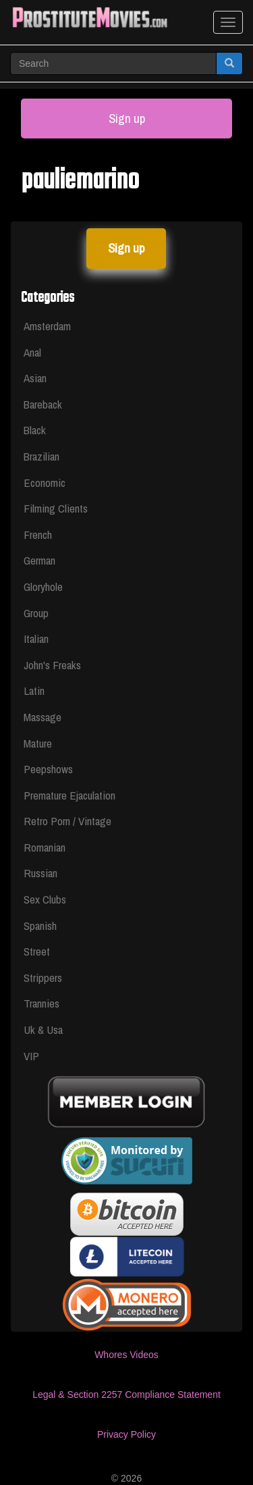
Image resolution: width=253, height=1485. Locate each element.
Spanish (40, 925)
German (39, 560)
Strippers (43, 977)
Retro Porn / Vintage (67, 821)
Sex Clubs (45, 899)
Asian (35, 378)
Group (36, 613)
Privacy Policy (126, 1434)
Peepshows (48, 769)
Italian (36, 638)
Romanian (44, 847)
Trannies (41, 1003)
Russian (40, 873)
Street (37, 951)
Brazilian (41, 456)
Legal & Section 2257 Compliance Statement (126, 1394)
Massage (42, 717)
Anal (32, 352)
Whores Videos (126, 1354)
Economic (44, 482)
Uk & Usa (43, 1029)
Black (35, 430)
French (38, 534)
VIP (31, 1056)
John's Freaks (52, 665)
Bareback (43, 404)
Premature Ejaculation (69, 795)
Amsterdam (47, 326)
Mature (38, 743)
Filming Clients (56, 508)
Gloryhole (43, 586)
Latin (34, 690)
